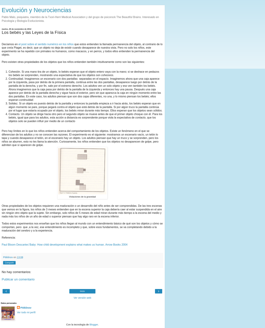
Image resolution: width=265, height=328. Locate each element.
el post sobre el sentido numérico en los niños (46, 44)
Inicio (82, 291)
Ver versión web (82, 297)
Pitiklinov (25, 307)
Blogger (94, 324)
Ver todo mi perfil (26, 312)
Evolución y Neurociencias (36, 10)
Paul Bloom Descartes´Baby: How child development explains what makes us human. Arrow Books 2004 (65, 244)
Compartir (9, 263)
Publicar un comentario (18, 279)
